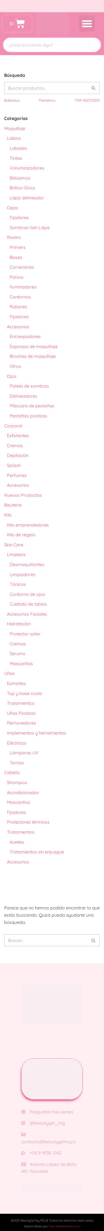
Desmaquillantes (27, 564)
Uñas (9, 673)
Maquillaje (14, 128)
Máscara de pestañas (32, 405)
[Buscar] (94, 45)
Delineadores (23, 396)
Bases (16, 257)
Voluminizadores (27, 168)
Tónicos (18, 584)
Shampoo (17, 782)
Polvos (17, 277)
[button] (87, 23)
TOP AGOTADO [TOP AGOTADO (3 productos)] (87, 100)
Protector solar (25, 634)
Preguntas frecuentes (47, 1112)
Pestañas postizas (28, 416)
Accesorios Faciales (27, 614)
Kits (8, 515)
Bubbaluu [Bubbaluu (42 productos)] (12, 100)
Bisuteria (13, 505)
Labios (14, 138)
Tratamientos (20, 703)
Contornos (20, 297)
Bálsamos (20, 178)
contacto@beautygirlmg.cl (48, 1138)
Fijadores (19, 217)
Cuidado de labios (28, 604)
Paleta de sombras (29, 386)
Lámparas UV (24, 752)
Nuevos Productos (23, 495)
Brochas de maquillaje (33, 356)
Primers (18, 247)
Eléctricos (16, 743)
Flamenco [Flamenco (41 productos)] (47, 100)
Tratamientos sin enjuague (37, 852)
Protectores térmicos (28, 822)
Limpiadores (22, 574)
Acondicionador (23, 792)
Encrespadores (25, 336)
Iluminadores (23, 287)
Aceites (17, 842)
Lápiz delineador (27, 197)
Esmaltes (16, 683)
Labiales (18, 148)
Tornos (17, 762)
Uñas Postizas (21, 713)
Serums (17, 653)
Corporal (13, 426)
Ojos (11, 376)
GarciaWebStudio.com (64, 1226)
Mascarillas (21, 663)
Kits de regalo (21, 534)
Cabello (12, 772)
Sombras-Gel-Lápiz (30, 227)
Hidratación (19, 623)
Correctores (22, 267)
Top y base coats (24, 693)
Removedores (21, 723)
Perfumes (17, 475)
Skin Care (13, 544)
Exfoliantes (18, 435)
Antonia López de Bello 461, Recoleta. (49, 1167)
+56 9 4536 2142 (41, 1153)
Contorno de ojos (27, 594)
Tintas (16, 158)
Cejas (12, 208)
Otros (15, 366)
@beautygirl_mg (43, 1123)
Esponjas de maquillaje (34, 346)
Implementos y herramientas (36, 733)
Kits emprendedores (28, 525)
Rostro (14, 237)
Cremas (15, 445)
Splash (14, 465)
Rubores (18, 306)
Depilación (18, 455)
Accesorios (18, 326)
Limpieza (16, 554)
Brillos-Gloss (22, 187)
